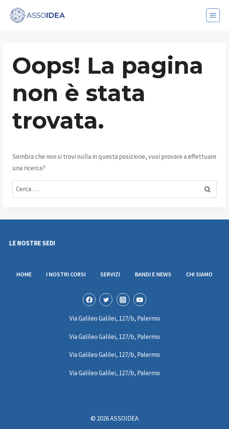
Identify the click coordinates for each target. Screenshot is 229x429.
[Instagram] (123, 299)
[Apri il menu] (213, 15)
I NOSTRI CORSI (66, 274)
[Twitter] (105, 299)
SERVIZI (110, 274)
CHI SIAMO (199, 274)
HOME (24, 274)
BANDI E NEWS (153, 274)
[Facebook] (89, 299)
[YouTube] (139, 299)
